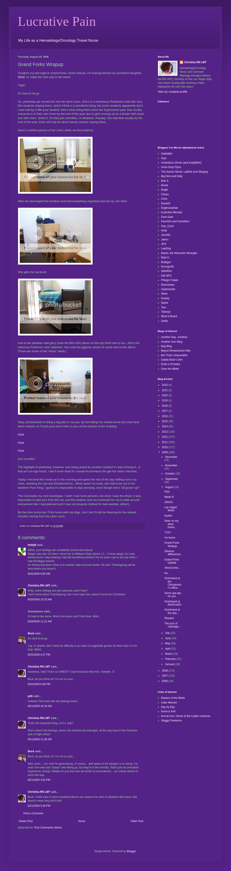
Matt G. (165, 257)
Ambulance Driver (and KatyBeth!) (181, 162)
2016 (165, 416)
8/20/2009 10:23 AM (40, 599)
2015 (165, 421)
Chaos (165, 194)
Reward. (169, 618)
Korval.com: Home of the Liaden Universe (185, 716)
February (170, 658)
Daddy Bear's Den (172, 359)
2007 (165, 675)
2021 (165, 390)
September (171, 478)
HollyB (32, 545)
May (168, 643)
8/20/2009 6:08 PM (39, 684)
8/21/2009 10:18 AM (40, 706)
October (170, 473)
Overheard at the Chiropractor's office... (172, 583)
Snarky (165, 298)
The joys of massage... (172, 625)
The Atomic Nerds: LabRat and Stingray (184, 171)
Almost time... (172, 567)
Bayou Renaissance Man (176, 350)
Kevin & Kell (168, 711)
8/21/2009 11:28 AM (40, 739)
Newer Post (26, 821)
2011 (165, 442)
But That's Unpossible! (174, 355)
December (171, 457)
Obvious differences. (172, 553)
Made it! (169, 496)
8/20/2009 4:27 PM (39, 654)
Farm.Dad (167, 217)
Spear (164, 302)
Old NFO (166, 275)
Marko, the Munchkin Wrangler (179, 253)
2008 (165, 670)
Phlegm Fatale (169, 280)
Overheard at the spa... (172, 611)
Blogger (131, 851)
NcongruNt (167, 266)
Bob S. (165, 180)
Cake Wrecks (169, 702)
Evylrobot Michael (171, 212)
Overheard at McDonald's (172, 603)
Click (21, 434)
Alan (163, 158)
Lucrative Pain (57, 21)
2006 (165, 681)
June (168, 638)
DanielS (165, 203)
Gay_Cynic (167, 226)
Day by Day (168, 707)
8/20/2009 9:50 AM (39, 573)
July (168, 633)
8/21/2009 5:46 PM (39, 805)
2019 (165, 400)
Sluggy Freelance (171, 720)
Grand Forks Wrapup (171, 544)
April (168, 648)
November (171, 465)
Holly (164, 230)
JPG (163, 244)
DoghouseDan (169, 207)
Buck (31, 633)
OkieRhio (166, 271)
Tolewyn (166, 311)
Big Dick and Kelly (172, 176)
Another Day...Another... (175, 337)
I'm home (169, 537)
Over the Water (170, 368)
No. (166, 573)
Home (81, 821)
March (169, 653)
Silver (21, 77)
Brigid (164, 189)
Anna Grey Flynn (171, 167)
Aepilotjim (167, 153)
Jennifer (166, 234)
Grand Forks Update (171, 561)
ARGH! (168, 502)
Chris (164, 198)
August (169, 487)
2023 (165, 385)
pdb (30, 696)
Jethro (164, 239)
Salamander (168, 289)
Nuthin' (168, 515)
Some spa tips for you (172, 595)
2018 (165, 405)
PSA (167, 491)
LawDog (166, 248)
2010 (165, 447)
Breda (164, 185)
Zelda (164, 320)
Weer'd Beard (169, 316)
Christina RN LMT (39, 585)
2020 (165, 395)
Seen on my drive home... (171, 524)
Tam (163, 307)
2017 (165, 410)
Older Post (137, 821)
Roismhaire (168, 284)
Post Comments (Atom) (48, 827)
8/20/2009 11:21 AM (40, 621)
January (170, 664)
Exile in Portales (170, 364)
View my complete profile (172, 91)
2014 (165, 426)
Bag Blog (166, 346)
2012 (165, 436)
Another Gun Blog (171, 341)
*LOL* (167, 532)
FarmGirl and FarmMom (175, 221)
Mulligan (166, 262)
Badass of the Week (173, 697)
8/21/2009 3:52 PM (39, 779)
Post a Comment (33, 813)
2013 (165, 431)
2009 (165, 452)
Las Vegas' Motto (170, 509)
